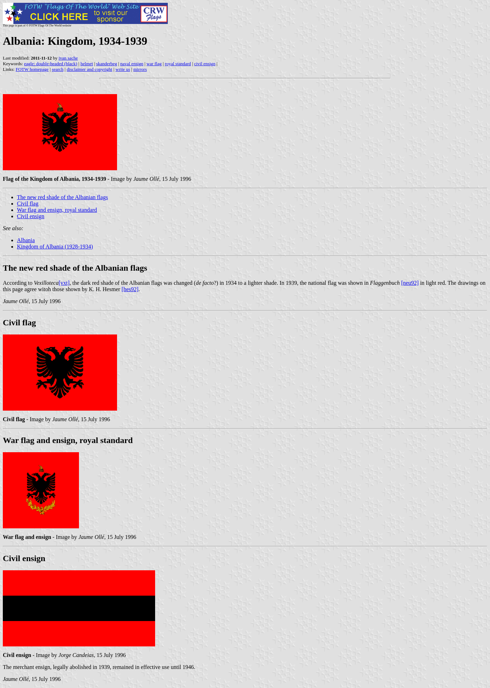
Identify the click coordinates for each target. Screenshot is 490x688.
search (57, 69)
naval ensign (131, 63)
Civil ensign (30, 216)
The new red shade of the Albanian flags (62, 197)
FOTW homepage (32, 69)
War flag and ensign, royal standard (57, 210)
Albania (26, 240)
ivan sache (68, 58)
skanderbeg (106, 63)
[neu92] (410, 283)
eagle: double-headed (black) (50, 63)
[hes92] (130, 289)
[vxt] (64, 283)
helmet (86, 63)
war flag (154, 63)
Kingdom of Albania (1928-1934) (55, 247)
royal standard (178, 63)
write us (123, 69)
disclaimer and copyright (89, 69)
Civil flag (27, 204)
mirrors (140, 69)
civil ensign (204, 63)
